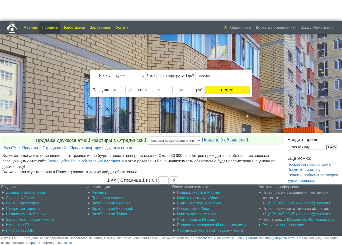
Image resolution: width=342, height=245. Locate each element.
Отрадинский (54, 148)
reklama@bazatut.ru (315, 203)
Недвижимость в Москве (198, 192)
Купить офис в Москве (196, 214)
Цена (147, 90)
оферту (30, 243)
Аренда (30, 27)
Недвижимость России (26, 214)
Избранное (238, 27)
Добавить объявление (275, 27)
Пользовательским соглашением (217, 238)
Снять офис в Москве (196, 219)
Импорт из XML (19, 230)
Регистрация (323, 27)
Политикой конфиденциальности (270, 238)
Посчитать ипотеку (303, 170)
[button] (163, 180)
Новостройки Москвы (195, 209)
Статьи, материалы (23, 209)
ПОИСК (227, 90)
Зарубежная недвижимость (30, 219)
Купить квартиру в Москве (200, 198)
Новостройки (73, 27)
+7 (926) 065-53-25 (278, 203)
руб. (200, 90)
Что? (151, 76)
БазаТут (11, 148)
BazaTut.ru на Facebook (112, 209)
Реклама (99, 192)
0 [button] (174, 180)
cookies (66, 243)
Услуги (122, 27)
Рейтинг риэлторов (22, 203)
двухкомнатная (118, 148)
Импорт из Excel (20, 225)
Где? (190, 76)
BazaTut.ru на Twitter (109, 214)
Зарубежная (100, 27)
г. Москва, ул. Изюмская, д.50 (310, 219)
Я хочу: (105, 76)
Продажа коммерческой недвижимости (211, 225)
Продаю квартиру (85, 148)
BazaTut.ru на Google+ (111, 203)
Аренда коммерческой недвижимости (210, 230)
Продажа (50, 27)
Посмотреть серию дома (309, 164)
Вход (305, 27)
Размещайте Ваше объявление (86, 161)
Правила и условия (108, 198)
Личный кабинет (20, 198)
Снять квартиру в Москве (199, 203)
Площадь (100, 90)
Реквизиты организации (283, 225)
